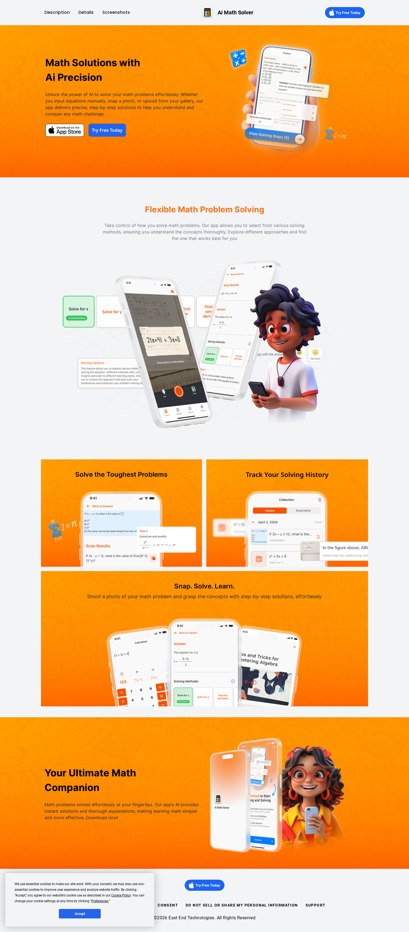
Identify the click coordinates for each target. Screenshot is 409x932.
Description (57, 12)
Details (86, 12)
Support (316, 905)
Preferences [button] (99, 901)
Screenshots (116, 12)
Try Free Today (107, 130)
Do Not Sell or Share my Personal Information (242, 905)
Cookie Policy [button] (121, 895)
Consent (168, 905)
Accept (80, 914)
